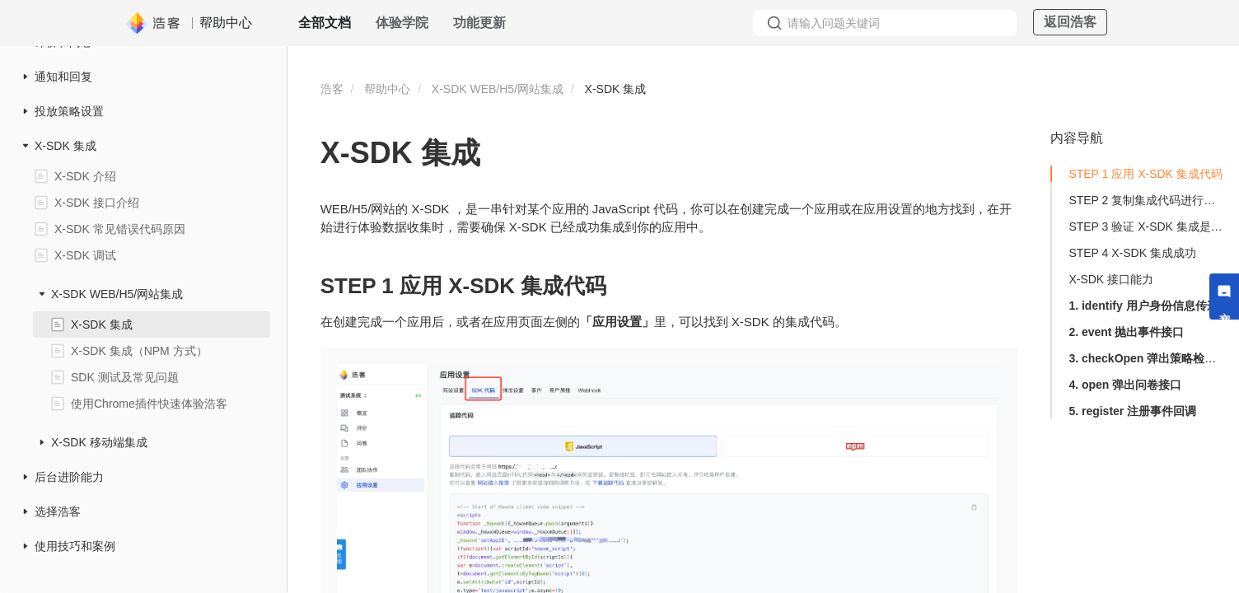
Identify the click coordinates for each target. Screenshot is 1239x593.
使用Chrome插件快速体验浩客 (149, 403)
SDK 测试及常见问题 (125, 377)
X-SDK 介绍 (85, 176)
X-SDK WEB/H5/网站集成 (117, 294)
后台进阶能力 (69, 476)
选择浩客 (58, 511)
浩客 (332, 89)
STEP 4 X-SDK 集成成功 (1132, 252)
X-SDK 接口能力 (1110, 279)
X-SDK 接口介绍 (96, 202)
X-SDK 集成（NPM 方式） (139, 350)
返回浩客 (1070, 22)
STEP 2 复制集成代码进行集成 (1146, 200)
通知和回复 (63, 76)
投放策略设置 (69, 111)
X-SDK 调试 (85, 255)
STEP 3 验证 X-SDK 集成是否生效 (1146, 226)
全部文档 (324, 23)
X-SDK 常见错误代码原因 (119, 229)
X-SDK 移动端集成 (99, 442)
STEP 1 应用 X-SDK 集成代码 (1145, 173)
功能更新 (479, 23)
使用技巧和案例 (75, 546)
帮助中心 (387, 89)
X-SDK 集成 (65, 145)
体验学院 (402, 23)
